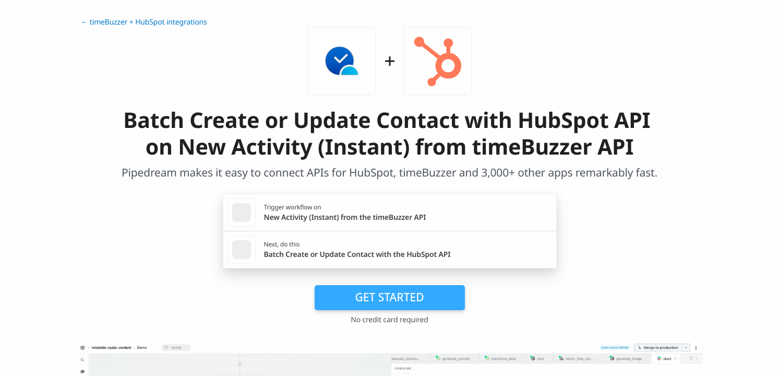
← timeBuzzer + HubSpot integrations (144, 22)
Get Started (389, 297)
